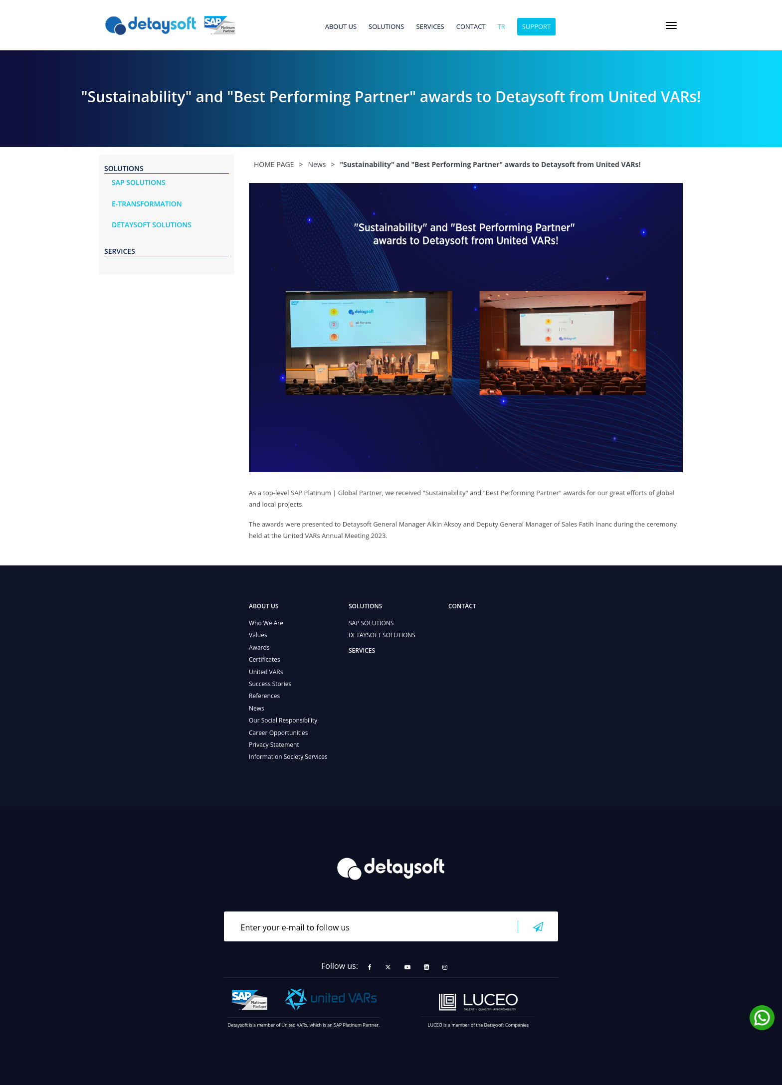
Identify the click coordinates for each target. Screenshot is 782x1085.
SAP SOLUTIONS (371, 623)
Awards (259, 647)
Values (258, 635)
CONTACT (471, 27)
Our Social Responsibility (283, 720)
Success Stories (270, 684)
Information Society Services (288, 756)
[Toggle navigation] (671, 25)
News (256, 708)
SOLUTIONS (386, 27)
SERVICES (430, 27)
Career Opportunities (278, 732)
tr (501, 27)
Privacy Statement (274, 744)
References (264, 696)
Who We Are (266, 623)
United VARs (266, 672)
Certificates (264, 659)
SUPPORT (536, 26)
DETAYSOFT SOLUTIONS (382, 635)
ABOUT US (341, 27)
